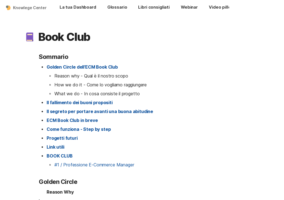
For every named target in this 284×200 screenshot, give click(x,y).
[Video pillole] (221, 8)
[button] (29, 37)
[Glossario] (117, 8)
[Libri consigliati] (154, 8)
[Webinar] (189, 8)
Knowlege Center (30, 7)
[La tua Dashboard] (78, 8)
